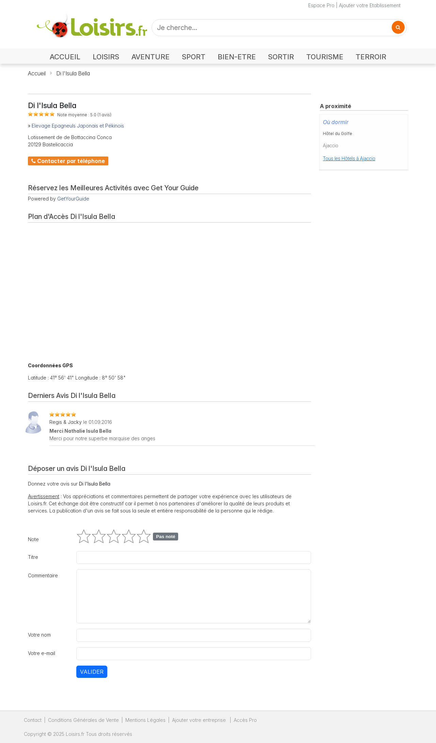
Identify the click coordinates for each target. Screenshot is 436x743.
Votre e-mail (41, 653)
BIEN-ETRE (237, 57)
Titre (33, 557)
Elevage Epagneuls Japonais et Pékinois (78, 126)
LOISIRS (106, 57)
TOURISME (324, 57)
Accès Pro (245, 720)
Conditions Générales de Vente (83, 720)
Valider (92, 671)
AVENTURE (150, 57)
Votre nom (39, 635)
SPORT (193, 57)
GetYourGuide (73, 199)
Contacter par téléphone (68, 161)
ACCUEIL (65, 57)
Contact (33, 720)
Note (33, 539)
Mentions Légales (145, 720)
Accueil (37, 73)
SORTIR (281, 57)
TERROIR (371, 57)
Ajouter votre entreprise (199, 720)
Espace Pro (321, 5)
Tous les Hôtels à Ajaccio (349, 158)
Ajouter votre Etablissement (370, 5)
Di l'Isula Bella (73, 73)
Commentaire (43, 575)
